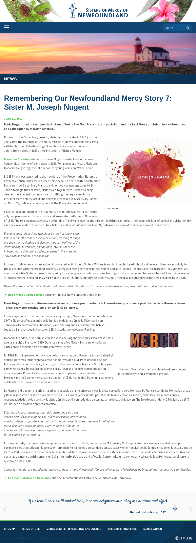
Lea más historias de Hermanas (29, 478)
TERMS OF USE (31, 528)
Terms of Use (49, 537)
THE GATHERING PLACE (122, 528)
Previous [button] (5, 507)
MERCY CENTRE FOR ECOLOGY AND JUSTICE (73, 528)
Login (71, 537)
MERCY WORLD (152, 528)
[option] (98, 505)
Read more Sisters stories (26, 295)
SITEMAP (9, 528)
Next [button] (191, 507)
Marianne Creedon (17, 159)
